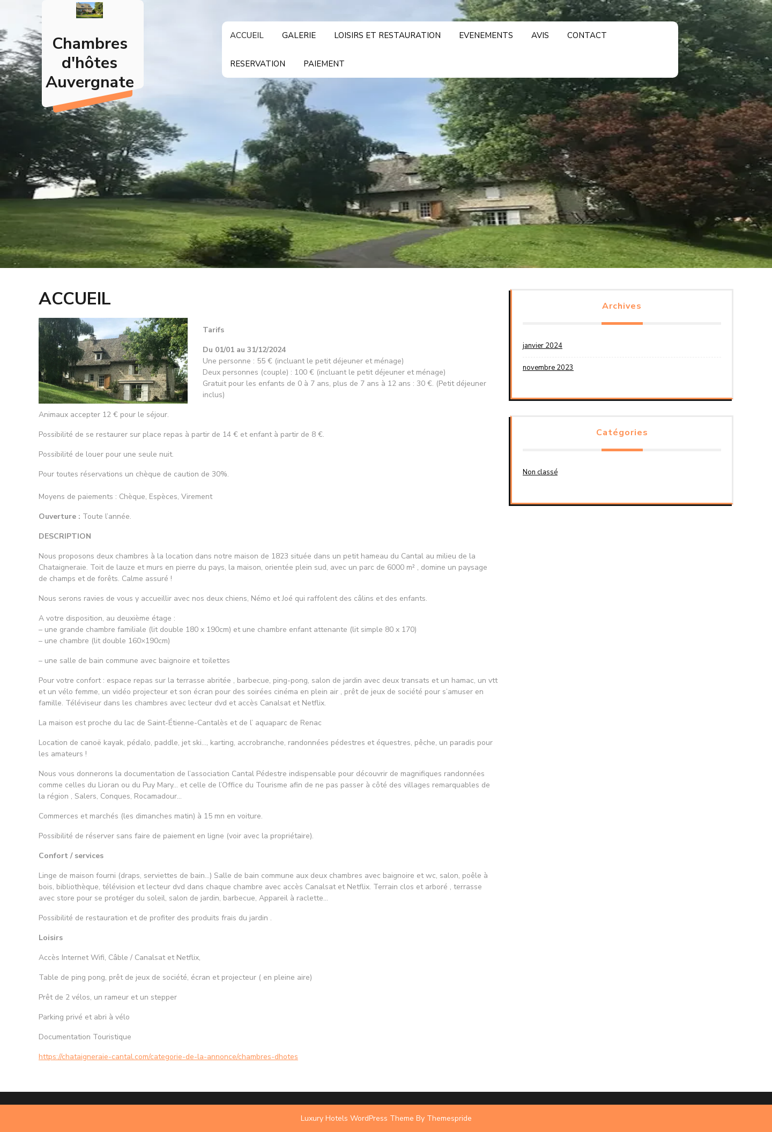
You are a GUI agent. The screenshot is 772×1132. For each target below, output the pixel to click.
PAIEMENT (324, 63)
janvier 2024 (542, 346)
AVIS (540, 35)
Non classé (540, 472)
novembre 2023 (548, 368)
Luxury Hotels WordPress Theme (357, 1118)
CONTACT (587, 35)
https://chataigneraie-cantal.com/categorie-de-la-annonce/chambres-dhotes (168, 1057)
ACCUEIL (247, 35)
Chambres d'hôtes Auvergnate (90, 63)
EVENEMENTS (486, 35)
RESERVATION (257, 63)
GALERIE (299, 35)
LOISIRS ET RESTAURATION (387, 35)
